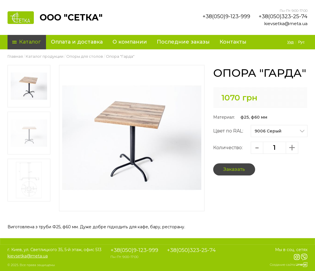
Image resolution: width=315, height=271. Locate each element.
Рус (301, 42)
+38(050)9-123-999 (226, 16)
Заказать (234, 169)
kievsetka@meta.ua (285, 23)
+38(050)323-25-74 (283, 16)
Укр (290, 42)
